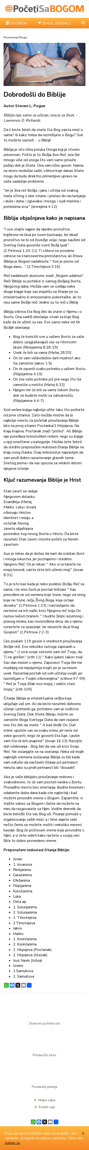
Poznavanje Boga (15, 37)
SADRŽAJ (18, 23)
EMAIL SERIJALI (56, 23)
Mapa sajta (46, 1100)
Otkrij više (75, 1138)
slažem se (12, 1142)
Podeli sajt (47, 1107)
